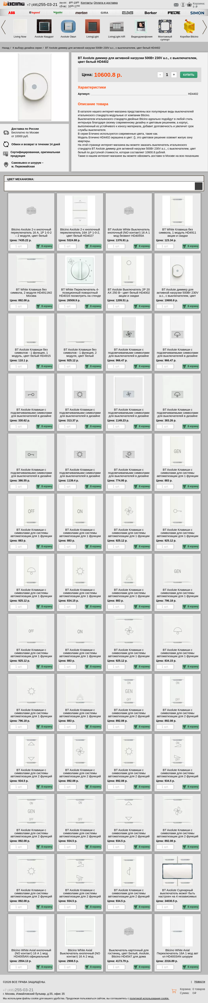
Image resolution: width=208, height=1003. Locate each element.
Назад (5, 47)
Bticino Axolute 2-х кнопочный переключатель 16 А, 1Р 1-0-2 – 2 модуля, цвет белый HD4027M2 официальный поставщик (31, 236)
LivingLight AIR (116, 36)
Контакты (87, 2)
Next (204, 27)
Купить (188, 74)
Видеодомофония (140, 36)
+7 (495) (42, 4)
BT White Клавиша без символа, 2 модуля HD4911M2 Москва (31, 292)
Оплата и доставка (106, 2)
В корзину (44, 246)
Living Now (20, 36)
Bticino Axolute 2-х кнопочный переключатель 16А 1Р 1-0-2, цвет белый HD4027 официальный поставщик (80, 234)
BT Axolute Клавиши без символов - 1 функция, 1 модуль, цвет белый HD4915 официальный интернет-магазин (31, 356)
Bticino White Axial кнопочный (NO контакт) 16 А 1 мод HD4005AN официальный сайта (31, 955)
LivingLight (92, 36)
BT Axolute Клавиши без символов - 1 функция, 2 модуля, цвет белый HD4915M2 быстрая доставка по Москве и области (80, 356)
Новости (199, 981)
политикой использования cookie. (149, 998)
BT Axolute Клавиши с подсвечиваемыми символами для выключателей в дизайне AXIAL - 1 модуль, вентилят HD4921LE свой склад (128, 356)
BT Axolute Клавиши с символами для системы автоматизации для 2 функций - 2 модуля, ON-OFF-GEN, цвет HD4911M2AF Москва (31, 836)
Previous (3, 27)
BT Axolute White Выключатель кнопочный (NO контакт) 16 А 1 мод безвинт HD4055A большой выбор (129, 234)
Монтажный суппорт (165, 38)
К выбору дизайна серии (27, 47)
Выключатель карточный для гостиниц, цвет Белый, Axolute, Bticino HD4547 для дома (129, 953)
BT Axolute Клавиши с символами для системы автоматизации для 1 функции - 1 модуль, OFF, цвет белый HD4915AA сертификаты (31, 536)
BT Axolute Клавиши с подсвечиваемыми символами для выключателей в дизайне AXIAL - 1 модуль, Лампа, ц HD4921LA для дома (80, 416)
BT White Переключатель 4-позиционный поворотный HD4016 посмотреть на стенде (80, 292)
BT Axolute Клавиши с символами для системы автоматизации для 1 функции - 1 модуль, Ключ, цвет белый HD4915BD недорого (177, 536)
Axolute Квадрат (44, 36)
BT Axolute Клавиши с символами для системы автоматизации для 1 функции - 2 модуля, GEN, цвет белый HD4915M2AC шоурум (177, 596)
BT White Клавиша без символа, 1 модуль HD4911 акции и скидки (177, 232)
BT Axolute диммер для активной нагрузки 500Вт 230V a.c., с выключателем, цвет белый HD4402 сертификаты (177, 294)
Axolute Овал (68, 36)
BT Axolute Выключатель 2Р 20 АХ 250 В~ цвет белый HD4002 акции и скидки (129, 292)
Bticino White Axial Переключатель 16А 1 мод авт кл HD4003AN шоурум (177, 953)
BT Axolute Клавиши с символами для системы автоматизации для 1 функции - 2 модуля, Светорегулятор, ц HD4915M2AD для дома (80, 716)
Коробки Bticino (189, 36)
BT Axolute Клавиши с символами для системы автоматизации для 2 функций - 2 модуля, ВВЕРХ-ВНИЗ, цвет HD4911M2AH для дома (129, 836)
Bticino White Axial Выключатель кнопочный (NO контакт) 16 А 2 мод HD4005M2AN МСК (80, 955)
